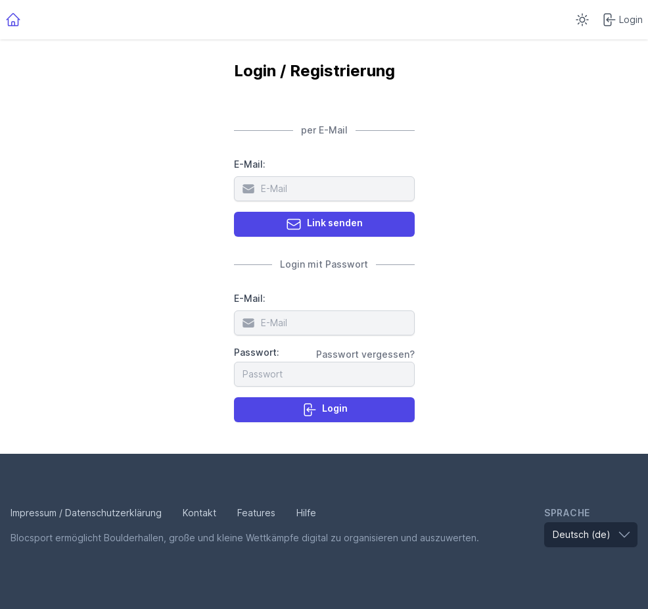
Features (256, 512)
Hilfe (306, 512)
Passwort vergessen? (365, 354)
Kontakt (199, 512)
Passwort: (256, 352)
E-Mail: (250, 164)
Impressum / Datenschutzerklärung (86, 512)
